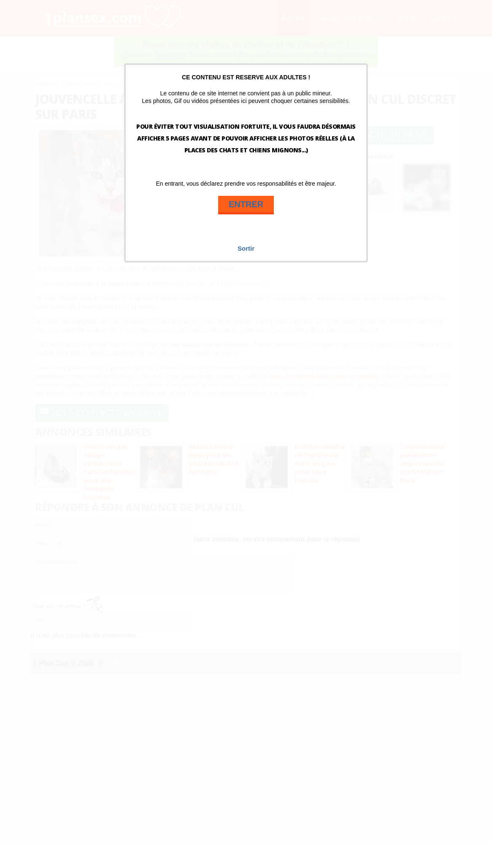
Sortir (246, 248)
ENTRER (246, 204)
